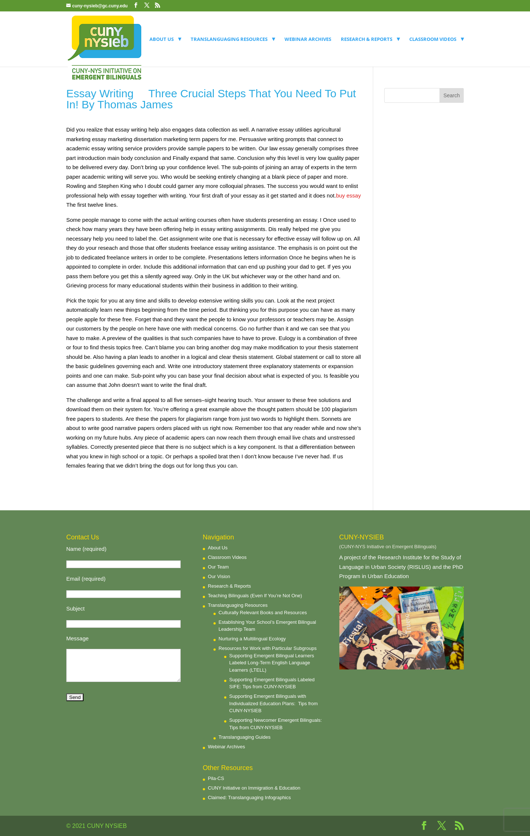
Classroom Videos (432, 39)
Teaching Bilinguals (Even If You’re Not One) (255, 595)
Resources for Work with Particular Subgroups (268, 648)
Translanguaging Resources (229, 39)
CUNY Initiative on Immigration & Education (254, 788)
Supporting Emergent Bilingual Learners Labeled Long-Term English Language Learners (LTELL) (271, 663)
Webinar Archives (308, 39)
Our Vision (219, 576)
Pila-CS (216, 778)
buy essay (348, 195)
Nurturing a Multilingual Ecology (252, 638)
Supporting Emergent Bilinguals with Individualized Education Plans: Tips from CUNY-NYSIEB (273, 703)
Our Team (218, 567)
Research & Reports (366, 39)
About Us (161, 39)
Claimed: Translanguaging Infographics (249, 797)
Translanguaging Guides (245, 737)
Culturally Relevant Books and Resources (263, 612)
